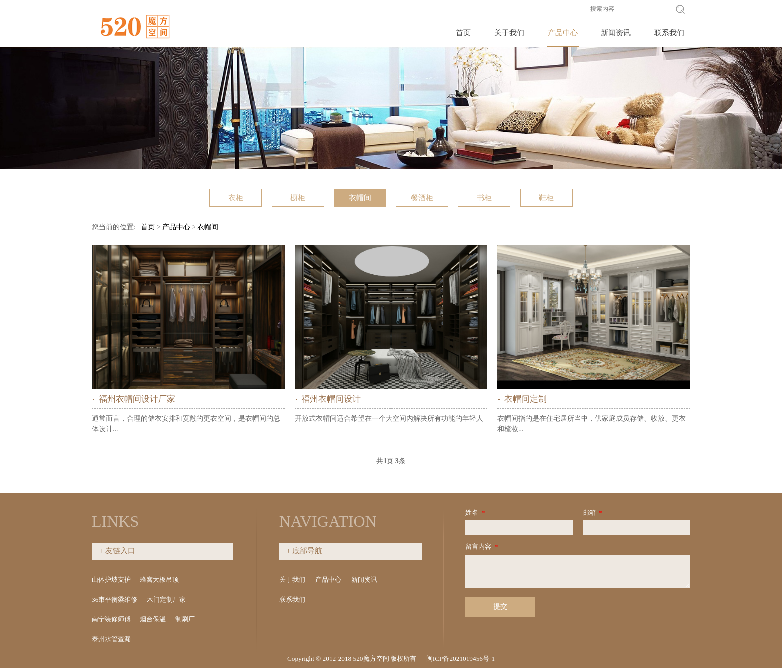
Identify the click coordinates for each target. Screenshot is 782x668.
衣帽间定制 (525, 399)
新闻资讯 (616, 33)
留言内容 (482, 546)
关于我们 (509, 33)
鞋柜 (546, 198)
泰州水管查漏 (111, 639)
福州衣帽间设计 (331, 399)
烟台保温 (153, 619)
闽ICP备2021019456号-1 (460, 658)
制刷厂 (185, 619)
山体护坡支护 (111, 579)
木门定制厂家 (166, 599)
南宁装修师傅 (111, 619)
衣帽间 (360, 198)
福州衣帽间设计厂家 (137, 399)
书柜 (484, 198)
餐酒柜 (422, 198)
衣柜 (235, 198)
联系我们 (669, 33)
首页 (463, 33)
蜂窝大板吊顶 (159, 579)
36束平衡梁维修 (114, 599)
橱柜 (297, 198)
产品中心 (563, 33)
